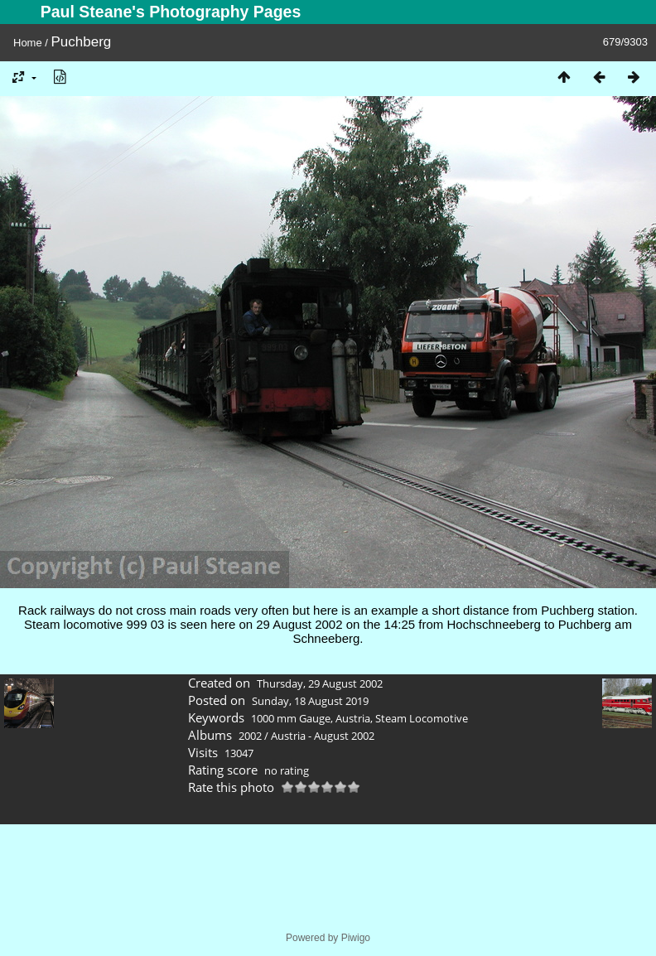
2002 (250, 735)
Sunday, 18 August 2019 (310, 700)
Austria (352, 718)
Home (27, 42)
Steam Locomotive (421, 718)
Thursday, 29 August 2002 (320, 683)
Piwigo (355, 938)
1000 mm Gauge (290, 718)
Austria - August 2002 (322, 735)
